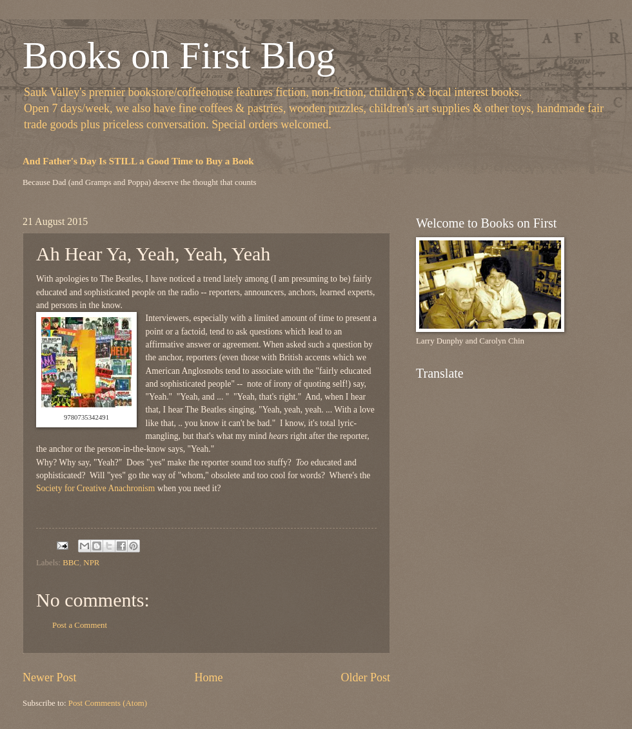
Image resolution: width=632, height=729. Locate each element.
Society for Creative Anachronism (96, 488)
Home (208, 677)
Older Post (365, 677)
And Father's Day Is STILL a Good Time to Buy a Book (138, 161)
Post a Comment (79, 625)
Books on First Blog (179, 55)
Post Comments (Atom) (107, 703)
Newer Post (50, 677)
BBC (71, 562)
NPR (91, 562)
